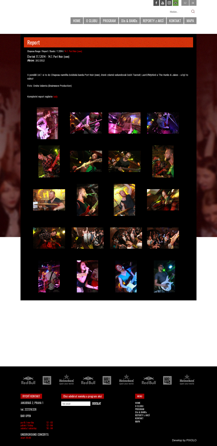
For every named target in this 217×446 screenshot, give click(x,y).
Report (45, 51)
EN (193, 3)
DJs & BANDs (129, 20)
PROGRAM (109, 20)
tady (55, 96)
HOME (77, 20)
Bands (53, 51)
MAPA (190, 20)
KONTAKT (175, 20)
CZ (185, 3)
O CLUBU (91, 20)
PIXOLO (191, 440)
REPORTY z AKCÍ (153, 20)
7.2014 (60, 51)
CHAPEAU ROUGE (39, 13)
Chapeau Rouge (33, 51)
